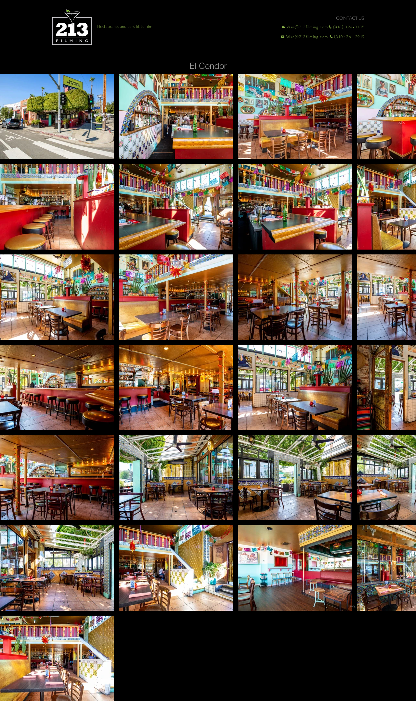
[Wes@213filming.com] (304, 27)
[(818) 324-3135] (346, 27)
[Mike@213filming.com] (303, 36)
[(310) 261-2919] (346, 36)
